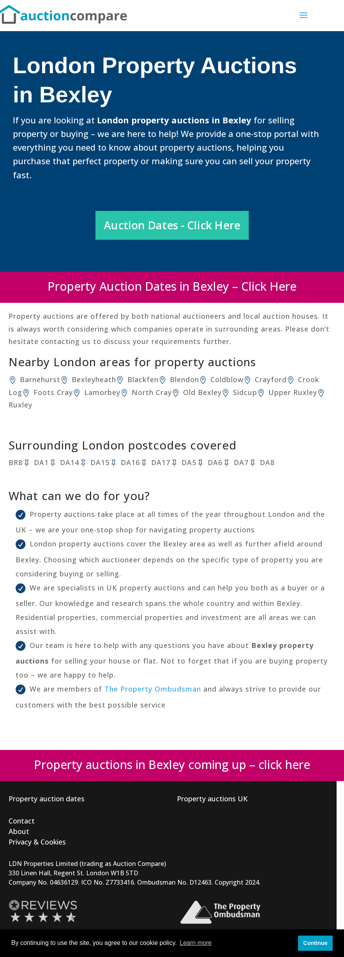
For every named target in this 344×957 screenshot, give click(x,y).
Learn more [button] (196, 942)
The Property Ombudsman (152, 689)
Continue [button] (315, 943)
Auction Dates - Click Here (172, 225)
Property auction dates (47, 798)
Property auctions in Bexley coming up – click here (172, 765)
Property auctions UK (212, 798)
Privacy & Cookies (37, 841)
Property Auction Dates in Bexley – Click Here (172, 286)
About (19, 831)
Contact (22, 820)
